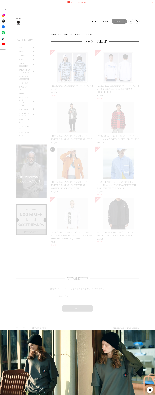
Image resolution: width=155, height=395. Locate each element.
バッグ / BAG (23, 78)
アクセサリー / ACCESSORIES (24, 72)
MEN (20, 42)
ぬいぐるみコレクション (24, 116)
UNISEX (22, 50)
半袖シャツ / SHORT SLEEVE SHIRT (61, 34)
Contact (104, 21)
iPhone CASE (24, 88)
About (94, 21)
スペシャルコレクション (24, 129)
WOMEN (22, 46)
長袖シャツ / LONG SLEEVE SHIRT (85, 34)
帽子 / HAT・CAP (23, 83)
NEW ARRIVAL (24, 104)
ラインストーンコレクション (24, 109)
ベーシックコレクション (24, 122)
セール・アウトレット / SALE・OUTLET (24, 96)
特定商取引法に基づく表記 (39, 325)
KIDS (21, 54)
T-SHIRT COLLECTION (24, 59)
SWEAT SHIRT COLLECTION (24, 66)
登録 (77, 305)
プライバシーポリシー (22, 325)
